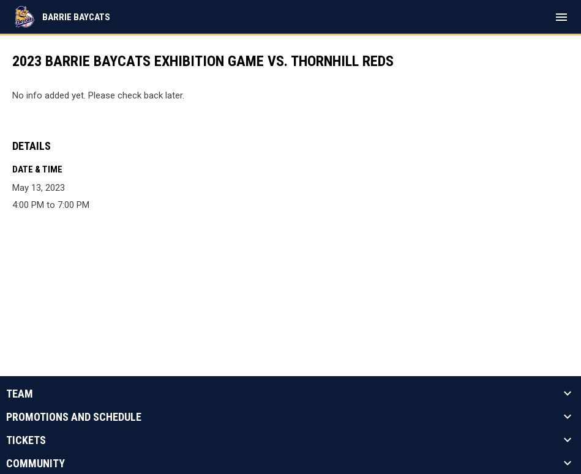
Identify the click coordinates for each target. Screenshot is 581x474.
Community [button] (35, 463)
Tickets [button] (26, 440)
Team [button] (19, 393)
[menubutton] (561, 17)
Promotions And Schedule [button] (73, 417)
